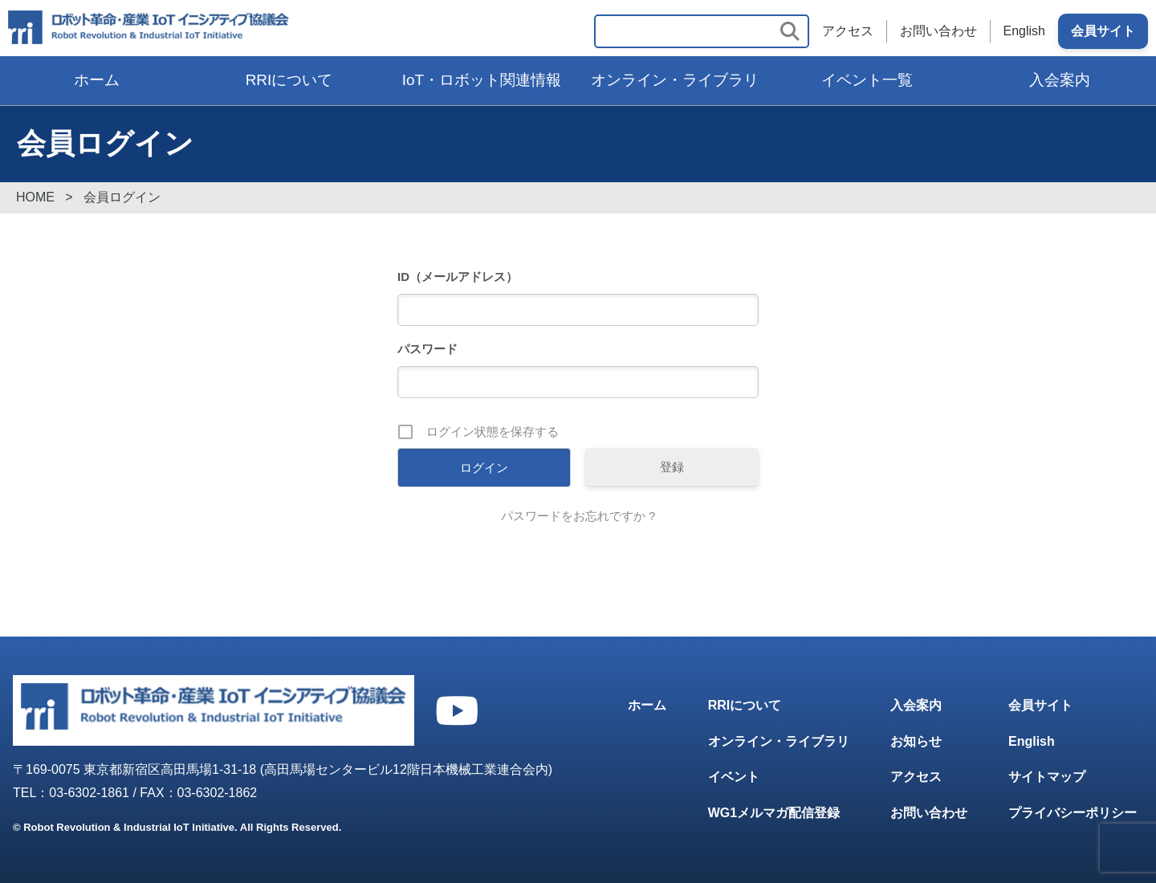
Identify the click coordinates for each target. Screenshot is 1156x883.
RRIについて (289, 79)
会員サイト (1103, 31)
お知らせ (916, 741)
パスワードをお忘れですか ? (578, 516)
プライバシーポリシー (1072, 813)
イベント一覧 (867, 79)
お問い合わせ (938, 31)
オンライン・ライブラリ (675, 79)
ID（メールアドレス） (457, 276)
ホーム (97, 79)
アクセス (847, 31)
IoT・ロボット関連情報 (481, 79)
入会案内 (1059, 79)
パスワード (427, 349)
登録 (672, 467)
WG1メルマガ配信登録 (774, 813)
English (1024, 31)
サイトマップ (1046, 776)
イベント (733, 776)
